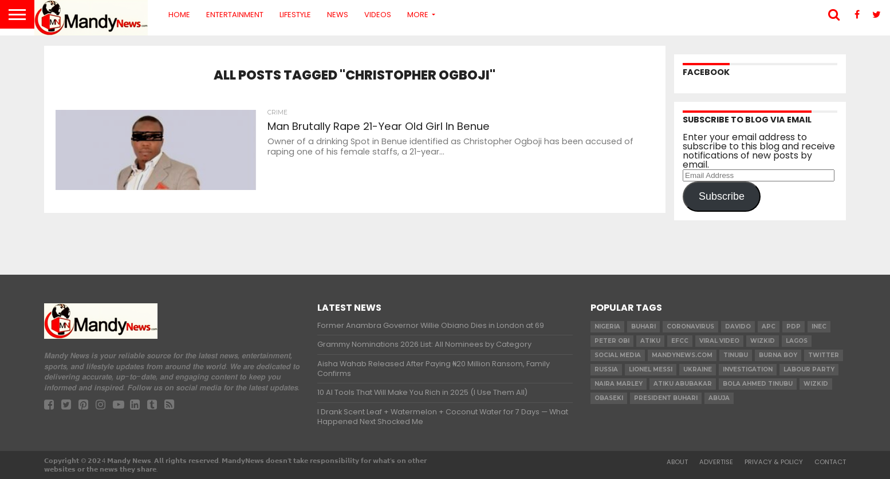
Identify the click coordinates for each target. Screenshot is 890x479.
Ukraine (697, 369)
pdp (793, 326)
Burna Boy (778, 355)
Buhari (643, 326)
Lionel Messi (650, 369)
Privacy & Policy (774, 461)
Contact (830, 461)
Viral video (719, 341)
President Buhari (666, 398)
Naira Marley (618, 383)
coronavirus (690, 326)
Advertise (716, 461)
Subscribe (722, 196)
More (417, 14)
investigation (748, 369)
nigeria (607, 326)
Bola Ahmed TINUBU (758, 383)
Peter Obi (611, 341)
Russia (606, 369)
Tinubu (735, 355)
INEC (819, 326)
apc (768, 326)
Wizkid (816, 383)
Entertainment (234, 14)
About (677, 461)
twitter (823, 355)
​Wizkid (762, 341)
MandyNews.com (682, 355)
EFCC (679, 341)
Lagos (797, 341)
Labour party (808, 369)
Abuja (719, 398)
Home (179, 14)
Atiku (650, 341)
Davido (738, 326)
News (337, 14)
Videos (377, 14)
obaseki (608, 398)
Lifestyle (295, 14)
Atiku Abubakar (682, 383)
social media (617, 355)
